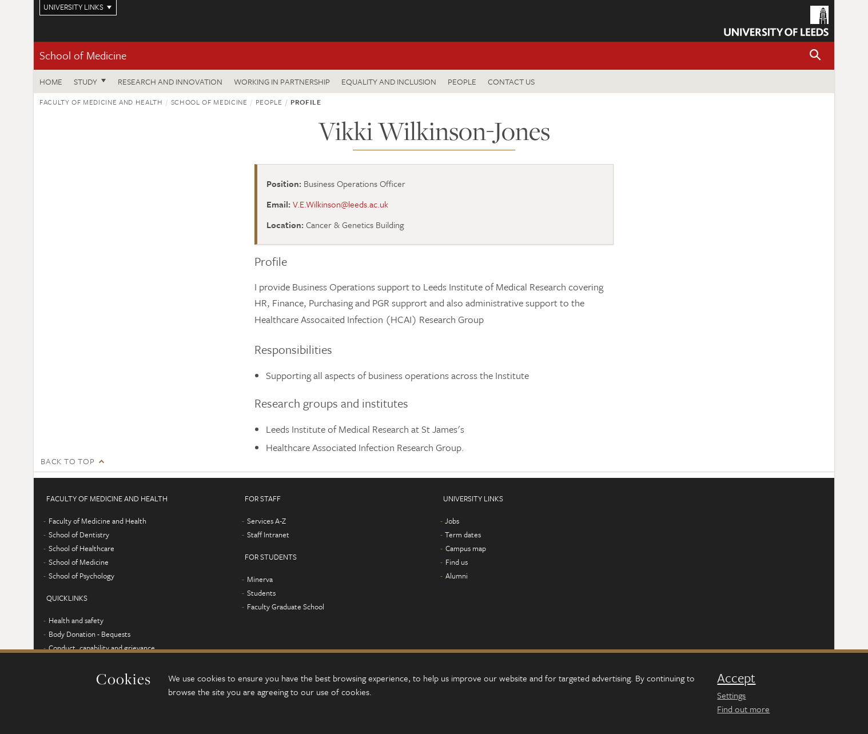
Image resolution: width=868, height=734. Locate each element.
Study (85, 81)
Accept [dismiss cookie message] (736, 678)
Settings (731, 695)
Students (261, 593)
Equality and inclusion (388, 81)
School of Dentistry (79, 534)
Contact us (511, 81)
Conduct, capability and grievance (102, 647)
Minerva (260, 579)
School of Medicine (82, 55)
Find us (456, 562)
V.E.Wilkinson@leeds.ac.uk (340, 204)
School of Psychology (81, 575)
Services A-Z (266, 520)
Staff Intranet (268, 534)
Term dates (463, 534)
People (462, 81)
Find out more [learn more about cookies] (743, 709)
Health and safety (76, 620)
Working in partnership (282, 81)
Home (50, 81)
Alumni (456, 575)
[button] (815, 55)
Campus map (465, 548)
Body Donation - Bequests (89, 634)
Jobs (452, 520)
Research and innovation (170, 81)
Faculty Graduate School (285, 606)
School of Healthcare (81, 548)
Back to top (67, 461)
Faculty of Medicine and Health (101, 102)
